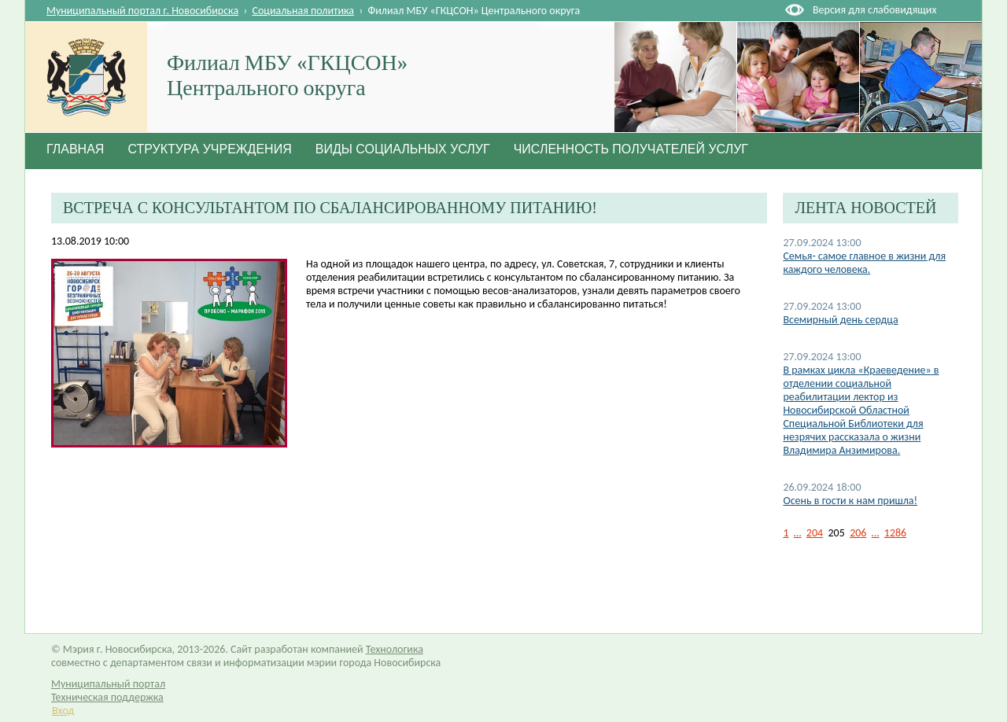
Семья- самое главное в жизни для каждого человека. (864, 262)
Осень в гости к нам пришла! (850, 500)
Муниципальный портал (108, 684)
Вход (63, 710)
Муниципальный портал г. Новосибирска (142, 10)
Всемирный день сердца (840, 319)
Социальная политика (304, 10)
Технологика (394, 649)
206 (858, 533)
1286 (895, 533)
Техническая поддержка (107, 697)
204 (814, 533)
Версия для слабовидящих (874, 10)
